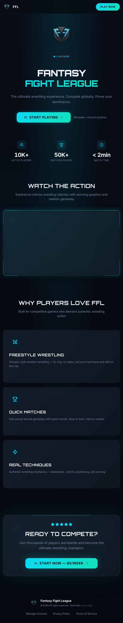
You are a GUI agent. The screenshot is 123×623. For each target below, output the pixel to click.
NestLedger (87, 605)
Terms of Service (86, 613)
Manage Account (36, 613)
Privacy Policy (61, 613)
